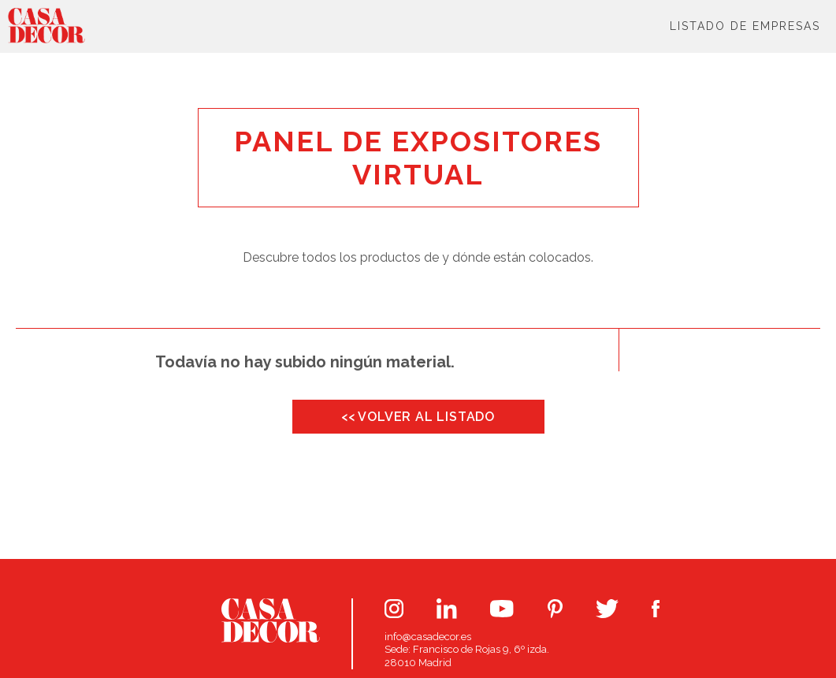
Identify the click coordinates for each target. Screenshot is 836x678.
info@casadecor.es (428, 637)
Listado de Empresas (745, 26)
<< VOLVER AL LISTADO (418, 416)
